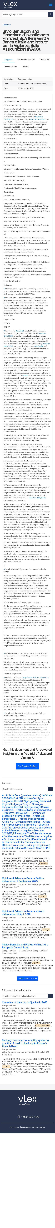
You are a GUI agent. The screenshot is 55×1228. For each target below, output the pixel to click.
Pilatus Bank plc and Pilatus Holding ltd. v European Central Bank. (25, 946)
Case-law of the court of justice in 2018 (24, 1002)
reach (25, 375)
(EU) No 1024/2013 (37, 119)
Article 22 (20, 331)
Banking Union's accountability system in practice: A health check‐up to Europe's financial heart (25, 1043)
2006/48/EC (38, 346)
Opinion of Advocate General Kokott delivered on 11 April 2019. (23, 913)
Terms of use (14, 1127)
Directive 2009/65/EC (37, 498)
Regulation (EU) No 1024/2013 (35, 677)
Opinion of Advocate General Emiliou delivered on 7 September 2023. (23, 880)
